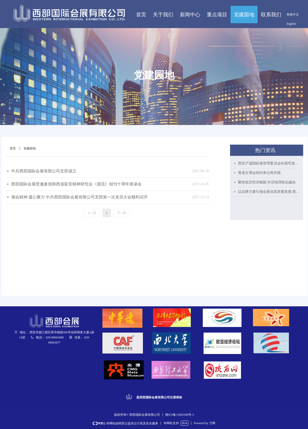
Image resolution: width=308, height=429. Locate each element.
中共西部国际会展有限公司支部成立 (43, 171)
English (291, 24)
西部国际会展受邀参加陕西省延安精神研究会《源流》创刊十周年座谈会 (76, 184)
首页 (13, 148)
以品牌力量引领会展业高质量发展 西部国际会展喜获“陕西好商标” (269, 192)
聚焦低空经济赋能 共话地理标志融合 (267, 182)
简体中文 (293, 14)
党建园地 (29, 148)
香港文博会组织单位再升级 (259, 173)
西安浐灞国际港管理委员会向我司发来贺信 (269, 163)
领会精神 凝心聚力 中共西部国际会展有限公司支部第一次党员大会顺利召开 (79, 197)
